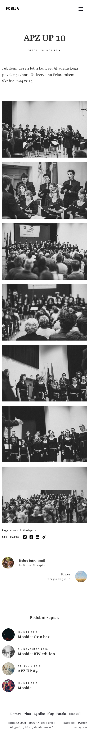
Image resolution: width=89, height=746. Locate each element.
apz (37, 530)
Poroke (61, 714)
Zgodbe (39, 714)
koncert (15, 530)
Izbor (27, 714)
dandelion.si (42, 727)
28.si (28, 727)
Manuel (74, 714)
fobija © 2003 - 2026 (21, 722)
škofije (28, 530)
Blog (50, 714)
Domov (15, 714)
